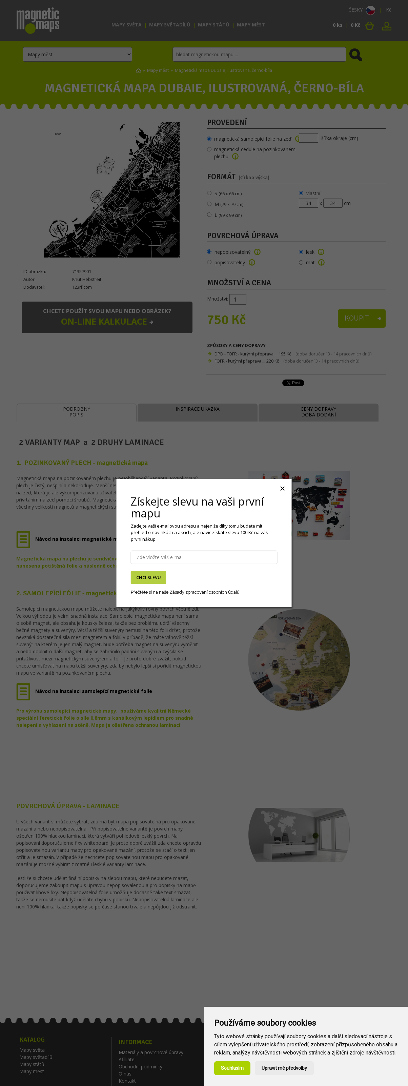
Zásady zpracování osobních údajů (204, 592)
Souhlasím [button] (232, 1068)
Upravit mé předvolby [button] (284, 1068)
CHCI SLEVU (148, 577)
